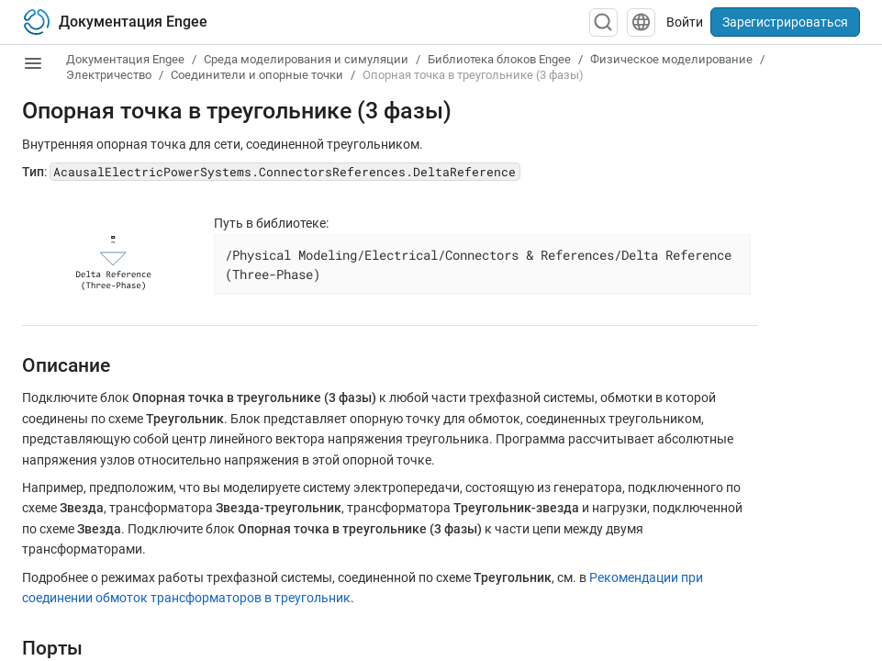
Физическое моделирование (671, 59)
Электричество (108, 75)
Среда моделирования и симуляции (306, 59)
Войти (684, 22)
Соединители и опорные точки (257, 75)
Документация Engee (125, 59)
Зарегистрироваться (785, 22)
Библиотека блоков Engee (499, 59)
